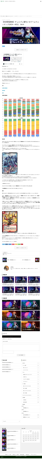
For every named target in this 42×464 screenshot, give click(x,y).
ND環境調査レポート (5, 311)
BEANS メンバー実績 (15, 460)
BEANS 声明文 (22, 460)
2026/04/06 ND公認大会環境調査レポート (7, 362)
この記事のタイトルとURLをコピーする (21, 49)
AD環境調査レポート (24, 300)
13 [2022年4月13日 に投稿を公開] (28, 442)
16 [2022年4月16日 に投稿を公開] (35, 442)
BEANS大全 (27, 460)
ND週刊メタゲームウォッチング (7, 253)
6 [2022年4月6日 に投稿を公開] (28, 440)
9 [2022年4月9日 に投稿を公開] (35, 440)
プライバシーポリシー (34, 460)
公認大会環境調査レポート (6, 300)
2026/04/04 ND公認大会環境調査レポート (7, 369)
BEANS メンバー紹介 (8, 460)
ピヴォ (6, 252)
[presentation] (8, 352)
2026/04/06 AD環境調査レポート (6, 364)
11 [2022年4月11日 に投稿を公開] (23, 442)
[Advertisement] (21, 9)
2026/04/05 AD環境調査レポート (6, 371)
